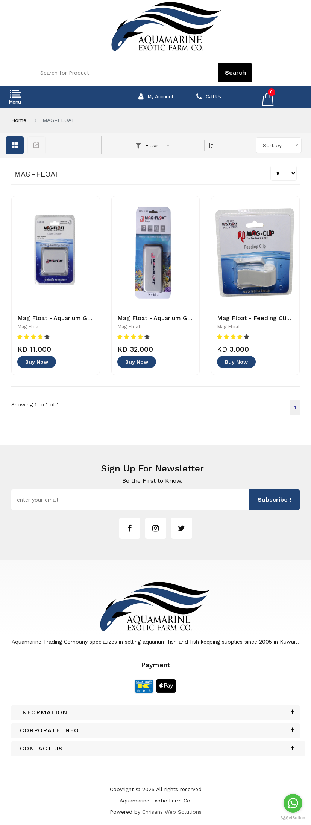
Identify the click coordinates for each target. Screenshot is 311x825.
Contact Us (41, 748)
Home (18, 120)
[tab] (155, 712)
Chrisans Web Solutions (172, 812)
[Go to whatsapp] (293, 803)
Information (43, 712)
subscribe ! (274, 499)
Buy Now (36, 362)
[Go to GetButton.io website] (293, 817)
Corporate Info (49, 730)
